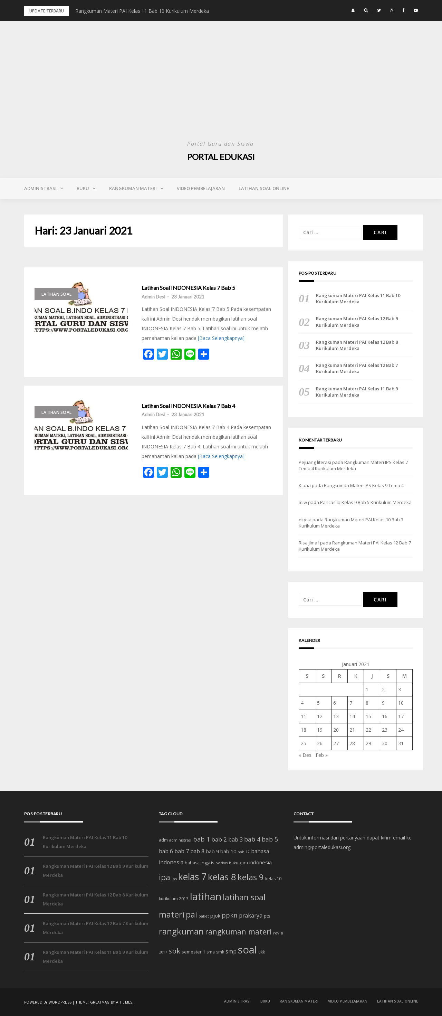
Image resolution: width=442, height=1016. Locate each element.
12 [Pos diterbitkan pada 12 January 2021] (320, 716)
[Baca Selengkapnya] (221, 338)
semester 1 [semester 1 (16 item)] (193, 952)
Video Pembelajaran (201, 188)
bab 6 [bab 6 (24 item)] (166, 851)
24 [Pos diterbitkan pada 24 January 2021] (401, 730)
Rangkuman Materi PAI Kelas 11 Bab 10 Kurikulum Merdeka (142, 11)
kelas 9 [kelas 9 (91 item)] (251, 877)
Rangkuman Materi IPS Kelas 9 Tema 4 (364, 485)
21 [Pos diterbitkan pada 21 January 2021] (352, 730)
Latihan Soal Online (264, 188)
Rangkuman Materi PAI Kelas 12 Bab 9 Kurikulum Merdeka (357, 321)
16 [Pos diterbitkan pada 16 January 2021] (384, 716)
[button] (353, 10)
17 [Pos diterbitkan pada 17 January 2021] (401, 716)
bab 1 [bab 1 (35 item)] (201, 839)
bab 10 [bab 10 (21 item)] (228, 851)
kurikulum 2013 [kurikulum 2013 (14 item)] (174, 899)
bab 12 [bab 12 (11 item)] (244, 851)
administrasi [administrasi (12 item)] (180, 840)
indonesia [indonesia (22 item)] (260, 862)
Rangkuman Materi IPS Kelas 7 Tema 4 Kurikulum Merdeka (353, 465)
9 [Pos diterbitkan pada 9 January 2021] (383, 703)
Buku (83, 188)
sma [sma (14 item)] (210, 952)
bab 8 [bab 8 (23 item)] (197, 851)
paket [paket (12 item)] (204, 916)
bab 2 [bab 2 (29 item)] (219, 839)
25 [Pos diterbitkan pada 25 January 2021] (303, 743)
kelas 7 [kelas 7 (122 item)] (192, 877)
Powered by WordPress (47, 1002)
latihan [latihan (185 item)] (205, 896)
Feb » (322, 755)
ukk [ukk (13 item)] (261, 952)
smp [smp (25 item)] (231, 951)
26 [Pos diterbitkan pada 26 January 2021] (320, 743)
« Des (305, 755)
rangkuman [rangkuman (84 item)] (181, 931)
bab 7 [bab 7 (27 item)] (181, 851)
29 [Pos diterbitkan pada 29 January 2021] (368, 743)
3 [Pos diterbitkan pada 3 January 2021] (399, 689)
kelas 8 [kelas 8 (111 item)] (222, 877)
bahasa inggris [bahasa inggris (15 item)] (199, 863)
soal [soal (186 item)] (247, 950)
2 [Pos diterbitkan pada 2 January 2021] (383, 689)
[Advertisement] (221, 86)
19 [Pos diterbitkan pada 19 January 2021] (320, 730)
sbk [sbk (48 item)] (174, 951)
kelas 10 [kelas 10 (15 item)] (273, 879)
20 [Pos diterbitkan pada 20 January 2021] (336, 730)
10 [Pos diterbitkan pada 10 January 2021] (401, 703)
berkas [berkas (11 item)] (221, 863)
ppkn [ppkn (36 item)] (230, 915)
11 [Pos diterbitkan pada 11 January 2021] (303, 716)
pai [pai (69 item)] (191, 914)
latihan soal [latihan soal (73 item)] (244, 897)
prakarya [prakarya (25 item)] (250, 915)
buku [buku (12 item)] (233, 862)
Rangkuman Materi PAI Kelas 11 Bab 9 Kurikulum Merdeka (357, 392)
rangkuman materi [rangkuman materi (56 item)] (238, 932)
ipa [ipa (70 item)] (164, 877)
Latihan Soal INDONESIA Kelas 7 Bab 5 (188, 288)
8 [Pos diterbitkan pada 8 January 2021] (367, 703)
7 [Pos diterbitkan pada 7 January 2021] (350, 703)
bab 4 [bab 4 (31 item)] (252, 839)
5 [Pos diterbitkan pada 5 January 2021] (318, 703)
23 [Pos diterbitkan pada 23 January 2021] (384, 730)
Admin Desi (153, 297)
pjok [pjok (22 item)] (215, 915)
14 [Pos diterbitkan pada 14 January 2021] (352, 716)
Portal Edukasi (221, 157)
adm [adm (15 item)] (163, 840)
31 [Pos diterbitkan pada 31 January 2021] (401, 743)
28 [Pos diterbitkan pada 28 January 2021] (352, 743)
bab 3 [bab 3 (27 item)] (235, 839)
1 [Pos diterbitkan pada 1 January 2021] (367, 689)
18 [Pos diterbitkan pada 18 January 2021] (303, 730)
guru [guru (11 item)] (244, 863)
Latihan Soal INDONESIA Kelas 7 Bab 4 (188, 406)
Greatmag (100, 1002)
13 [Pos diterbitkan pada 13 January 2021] (336, 716)
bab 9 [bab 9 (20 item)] (212, 851)
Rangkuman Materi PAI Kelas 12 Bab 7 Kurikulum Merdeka (357, 368)
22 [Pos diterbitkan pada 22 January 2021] (368, 730)
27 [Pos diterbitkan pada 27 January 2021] (336, 743)
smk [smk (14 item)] (220, 952)
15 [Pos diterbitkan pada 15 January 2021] (368, 716)
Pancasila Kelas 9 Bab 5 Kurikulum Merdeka (366, 502)
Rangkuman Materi (133, 188)
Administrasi (40, 188)
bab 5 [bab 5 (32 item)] (270, 839)
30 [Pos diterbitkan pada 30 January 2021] (384, 743)
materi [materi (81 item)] (171, 914)
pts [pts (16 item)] (267, 916)
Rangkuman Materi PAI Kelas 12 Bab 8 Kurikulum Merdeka (357, 345)
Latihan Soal (56, 294)
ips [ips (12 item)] (174, 878)
